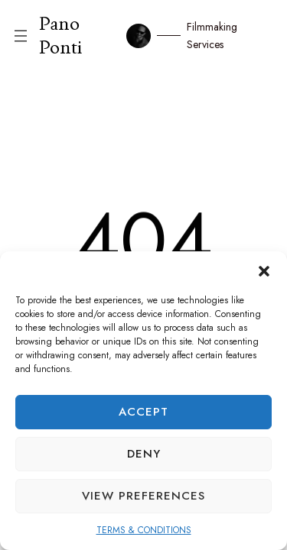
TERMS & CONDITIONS (143, 530)
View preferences (143, 495)
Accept (143, 411)
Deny (144, 453)
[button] (264, 270)
